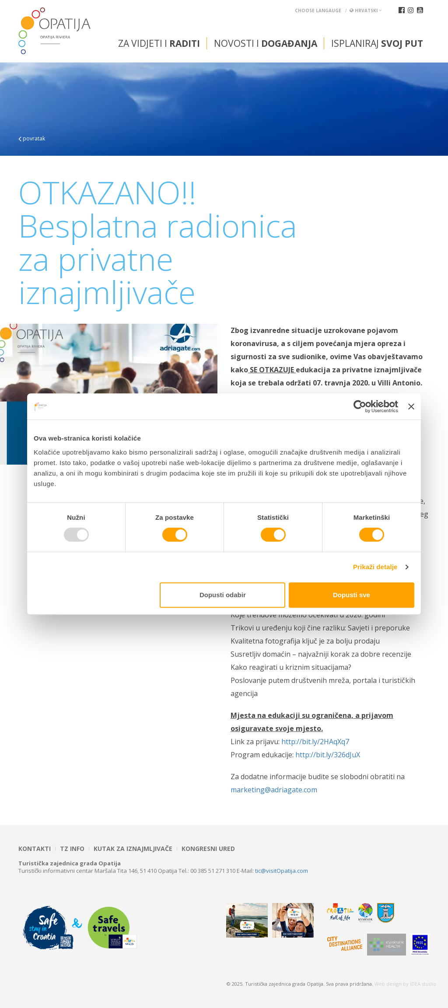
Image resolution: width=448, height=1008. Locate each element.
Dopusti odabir (223, 594)
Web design (388, 983)
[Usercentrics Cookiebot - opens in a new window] (360, 406)
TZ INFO (72, 849)
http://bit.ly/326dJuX (328, 755)
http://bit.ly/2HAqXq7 (316, 741)
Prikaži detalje (375, 566)
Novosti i (265, 43)
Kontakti (34, 849)
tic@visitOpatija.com (281, 871)
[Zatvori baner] (411, 406)
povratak (31, 138)
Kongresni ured (208, 849)
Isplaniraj (377, 43)
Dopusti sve (351, 594)
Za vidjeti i (159, 43)
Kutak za (133, 849)
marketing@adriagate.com (275, 789)
